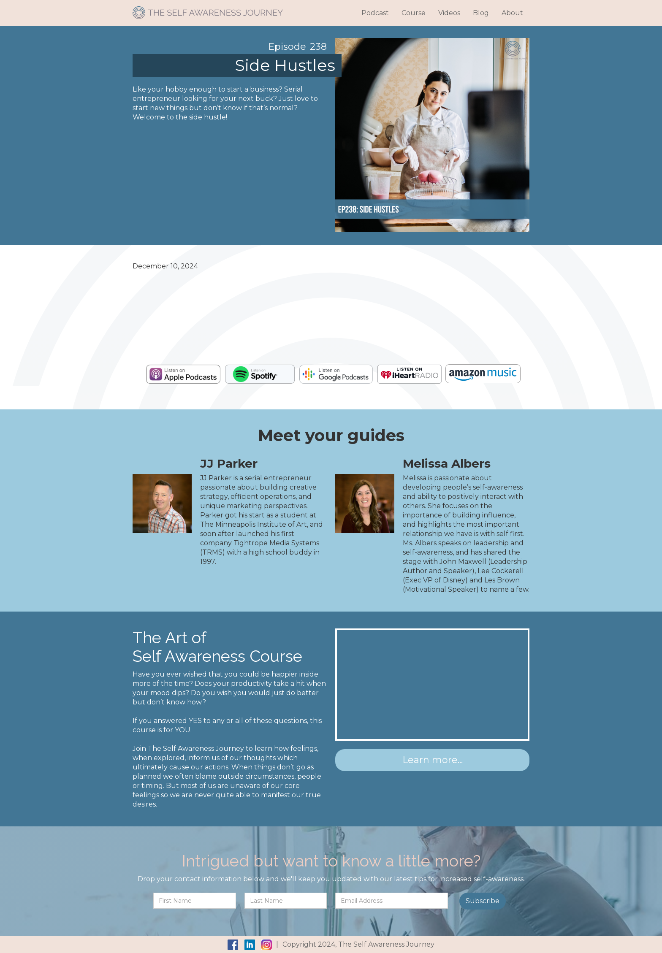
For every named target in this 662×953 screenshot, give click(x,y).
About (512, 13)
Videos (449, 13)
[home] (208, 9)
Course (414, 13)
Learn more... (432, 760)
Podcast (375, 13)
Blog (481, 13)
